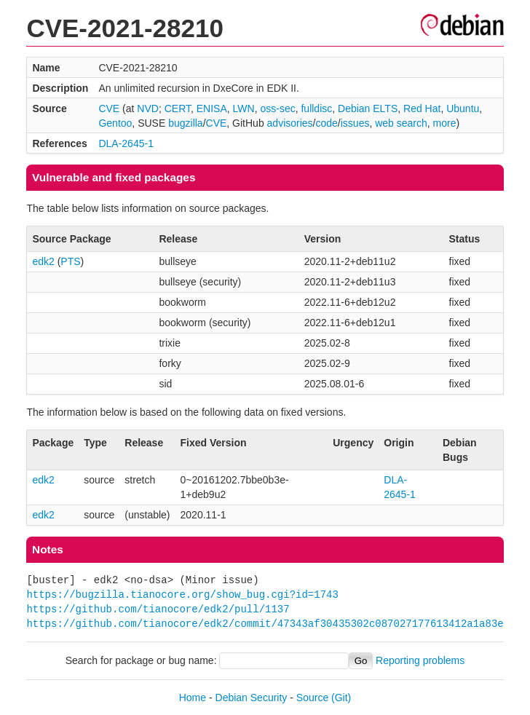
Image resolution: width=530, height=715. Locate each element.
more (444, 123)
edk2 (43, 261)
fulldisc (316, 108)
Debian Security (251, 697)
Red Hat (421, 108)
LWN (244, 108)
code (327, 123)
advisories (290, 123)
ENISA (212, 108)
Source (312, 697)
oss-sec (277, 108)
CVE (108, 108)
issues (355, 123)
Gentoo (115, 123)
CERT (178, 108)
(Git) (341, 697)
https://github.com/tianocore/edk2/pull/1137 (157, 609)
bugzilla (185, 123)
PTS (70, 261)
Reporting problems (420, 660)
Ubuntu (462, 108)
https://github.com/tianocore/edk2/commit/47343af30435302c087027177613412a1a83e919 (273, 624)
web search (401, 123)
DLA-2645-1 (126, 143)
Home (192, 697)
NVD (148, 108)
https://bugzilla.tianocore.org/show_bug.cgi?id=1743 (182, 594)
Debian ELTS (368, 108)
